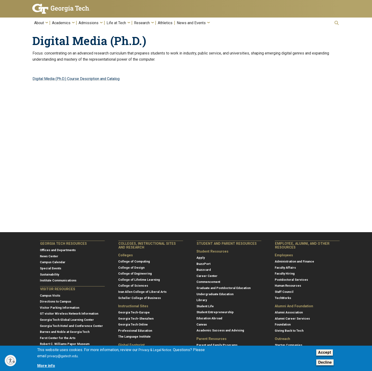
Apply (200, 257)
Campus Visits (50, 295)
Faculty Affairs (285, 267)
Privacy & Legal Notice (155, 350)
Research (142, 23)
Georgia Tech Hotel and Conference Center (71, 326)
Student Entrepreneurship (215, 312)
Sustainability (49, 274)
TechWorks (283, 298)
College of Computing (134, 261)
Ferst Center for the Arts (57, 338)
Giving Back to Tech (289, 330)
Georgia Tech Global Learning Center (67, 319)
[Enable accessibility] (10, 360)
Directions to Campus (55, 301)
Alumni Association (289, 312)
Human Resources (288, 285)
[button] (337, 22)
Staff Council (284, 292)
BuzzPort (203, 264)
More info (46, 365)
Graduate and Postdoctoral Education (223, 288)
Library (201, 300)
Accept (324, 352)
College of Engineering (135, 273)
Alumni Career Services (292, 318)
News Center (49, 256)
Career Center (207, 276)
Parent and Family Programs (216, 345)
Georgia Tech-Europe (134, 312)
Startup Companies (288, 345)
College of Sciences (133, 285)
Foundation (283, 324)
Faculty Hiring (285, 273)
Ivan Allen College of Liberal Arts (142, 292)
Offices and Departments (58, 250)
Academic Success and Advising (220, 330)
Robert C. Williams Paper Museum (64, 344)
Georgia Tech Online (133, 324)
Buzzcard (203, 269)
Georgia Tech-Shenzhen (135, 318)
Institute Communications (58, 280)
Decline (325, 362)
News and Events (191, 23)
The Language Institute (134, 336)
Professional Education (135, 330)
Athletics (165, 23)
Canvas (201, 324)
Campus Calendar (52, 262)
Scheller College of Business (139, 298)
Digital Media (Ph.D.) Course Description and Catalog (76, 79)
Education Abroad (209, 318)
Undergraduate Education (214, 294)
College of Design (131, 267)
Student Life (205, 306)
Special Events (50, 268)
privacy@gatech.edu (62, 356)
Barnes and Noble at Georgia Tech (64, 332)
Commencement (208, 282)
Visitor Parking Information (59, 307)
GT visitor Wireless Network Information (69, 313)
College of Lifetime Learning (139, 279)
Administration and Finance (294, 261)
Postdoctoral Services (291, 279)
